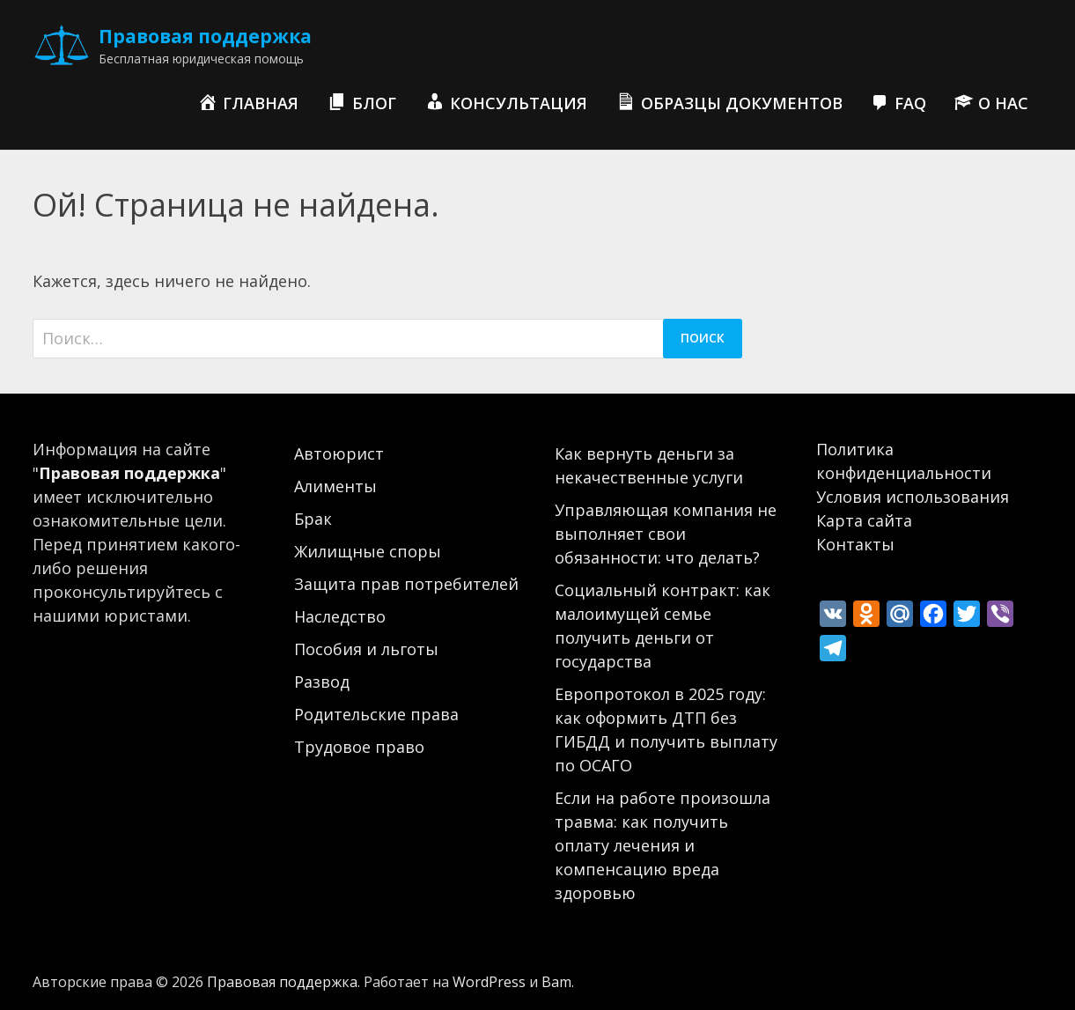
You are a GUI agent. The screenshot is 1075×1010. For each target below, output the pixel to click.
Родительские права (376, 714)
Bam (556, 982)
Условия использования (912, 496)
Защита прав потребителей (406, 583)
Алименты (335, 486)
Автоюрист (339, 453)
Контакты (855, 544)
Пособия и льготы (366, 649)
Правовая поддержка (205, 36)
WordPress (489, 982)
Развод (322, 681)
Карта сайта (864, 520)
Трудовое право (359, 746)
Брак (313, 518)
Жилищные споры (367, 551)
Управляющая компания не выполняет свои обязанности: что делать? (666, 533)
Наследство (340, 616)
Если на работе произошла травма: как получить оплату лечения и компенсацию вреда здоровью (662, 845)
